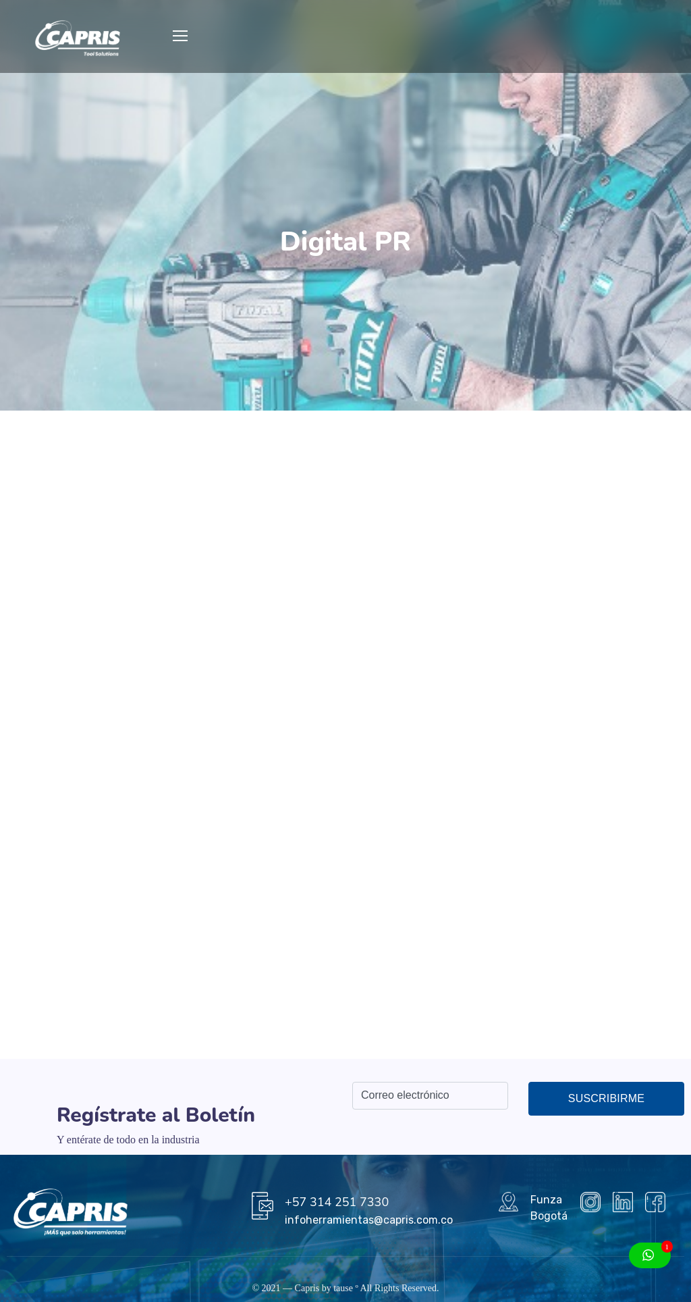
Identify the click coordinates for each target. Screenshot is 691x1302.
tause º (345, 1288)
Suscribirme (606, 1098)
